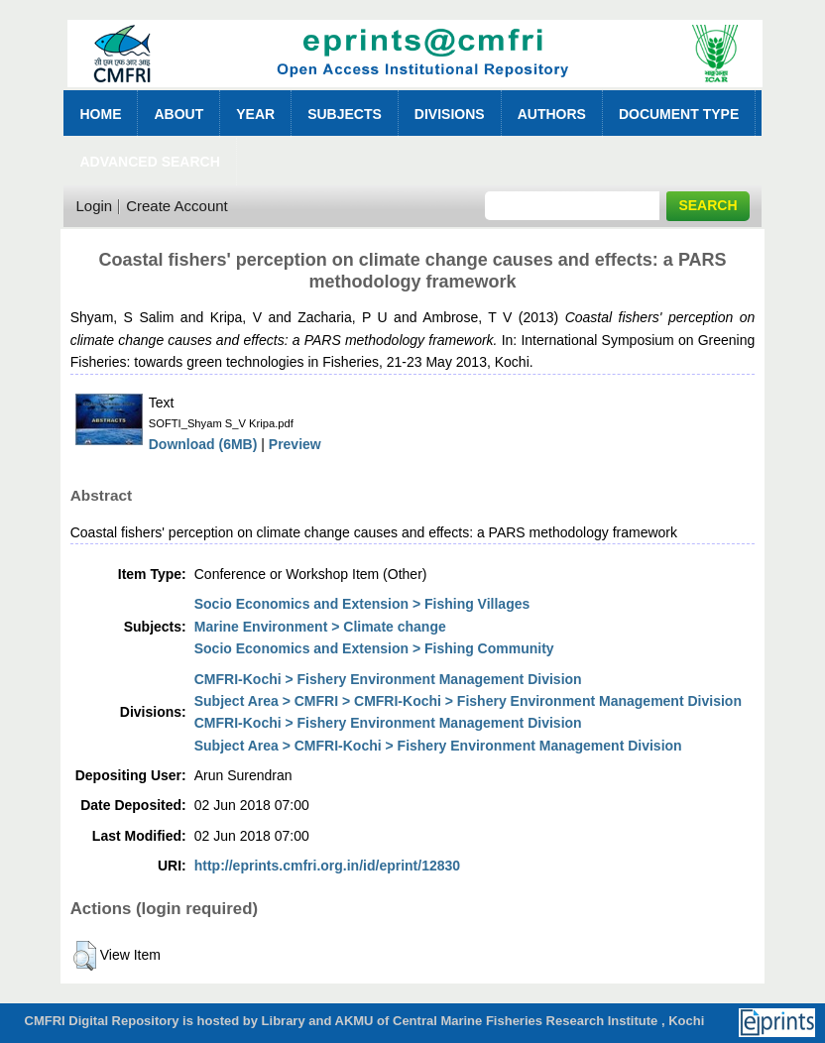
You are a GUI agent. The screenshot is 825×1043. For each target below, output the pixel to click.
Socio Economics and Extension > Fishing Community (374, 648)
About (178, 114)
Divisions (449, 114)
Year (255, 114)
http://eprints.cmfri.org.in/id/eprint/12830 (327, 865)
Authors (552, 114)
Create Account (177, 205)
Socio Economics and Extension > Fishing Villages (362, 604)
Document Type (679, 114)
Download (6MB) (203, 444)
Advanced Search (149, 162)
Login (93, 205)
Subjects (344, 114)
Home (100, 114)
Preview (295, 444)
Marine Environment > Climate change (320, 627)
